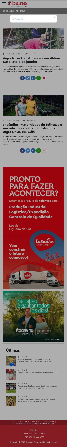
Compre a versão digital (44, 424)
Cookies (33, 430)
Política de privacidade (33, 434)
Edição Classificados (22, 424)
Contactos (36, 422)
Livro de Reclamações (33, 437)
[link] (33, 61)
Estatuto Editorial (21, 422)
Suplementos (49, 422)
